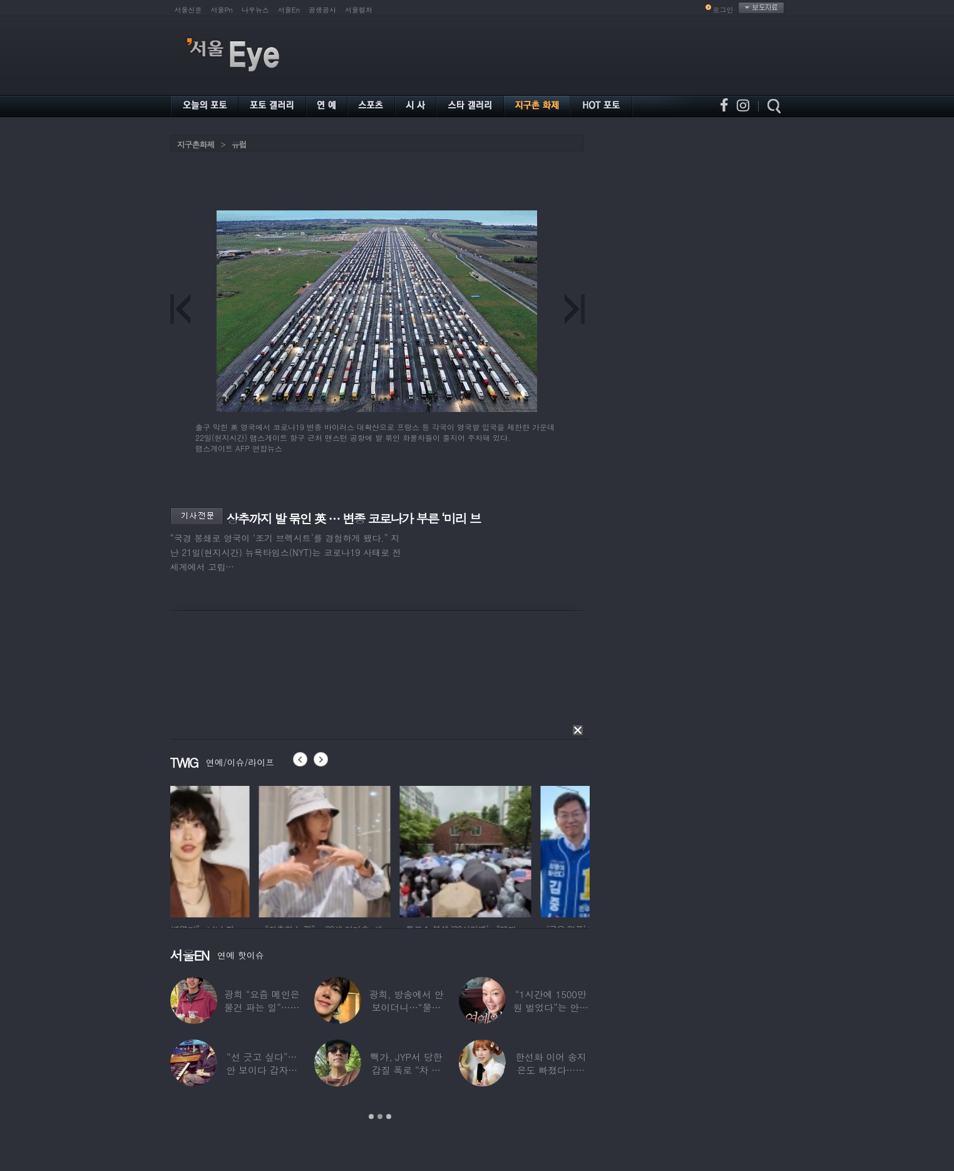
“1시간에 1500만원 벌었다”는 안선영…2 (550, 1007)
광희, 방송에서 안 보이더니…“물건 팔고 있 (406, 1007)
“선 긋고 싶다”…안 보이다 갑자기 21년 (261, 1070)
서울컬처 (358, 9)
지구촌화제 (196, 144)
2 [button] (379, 1116)
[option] (236, 849)
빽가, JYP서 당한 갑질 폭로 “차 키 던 (407, 1070)
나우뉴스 (255, 9)
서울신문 (188, 9)
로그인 (723, 9)
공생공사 (322, 9)
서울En (289, 9)
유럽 (239, 144)
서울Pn (222, 9)
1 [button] (371, 1116)
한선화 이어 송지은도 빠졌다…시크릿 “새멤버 (551, 1070)
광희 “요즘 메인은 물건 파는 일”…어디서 (261, 1007)
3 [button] (388, 1116)
